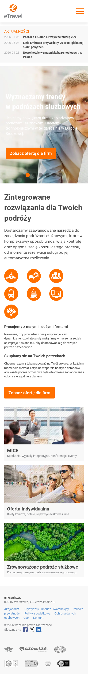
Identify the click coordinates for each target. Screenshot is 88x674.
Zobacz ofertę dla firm (31, 153)
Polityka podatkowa (37, 613)
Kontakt (38, 617)
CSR (26, 617)
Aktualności (16, 31)
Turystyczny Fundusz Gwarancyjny (46, 609)
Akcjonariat (11, 609)
